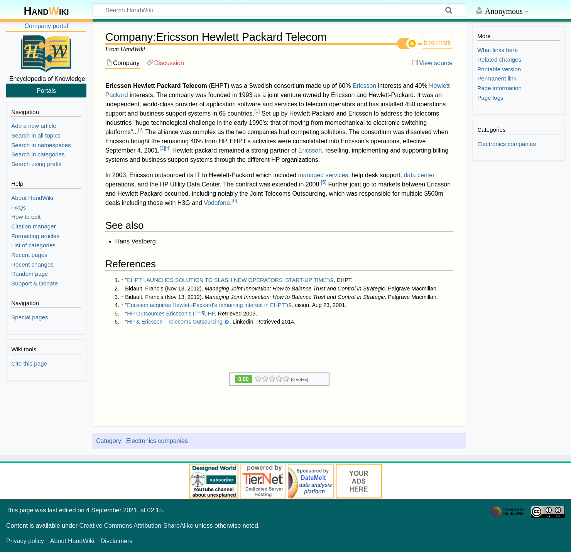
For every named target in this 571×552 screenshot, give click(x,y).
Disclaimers (117, 541)
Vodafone (217, 203)
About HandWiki (72, 541)
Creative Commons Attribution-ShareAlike (136, 525)
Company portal (46, 26)
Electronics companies (157, 441)
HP (211, 313)
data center (419, 175)
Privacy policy (25, 541)
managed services (323, 175)
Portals (46, 90)
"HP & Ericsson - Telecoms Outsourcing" (175, 322)
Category (108, 441)
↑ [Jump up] (122, 280)
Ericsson (364, 85)
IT (197, 175)
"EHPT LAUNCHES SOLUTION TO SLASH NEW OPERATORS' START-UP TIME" (227, 280)
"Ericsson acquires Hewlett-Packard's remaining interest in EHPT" (206, 305)
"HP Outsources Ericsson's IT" (162, 313)
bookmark (437, 42)
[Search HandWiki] (279, 10)
